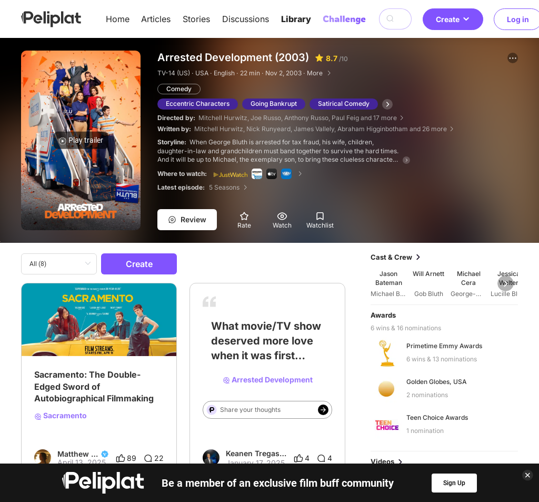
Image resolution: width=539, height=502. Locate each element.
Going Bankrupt (274, 103)
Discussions (245, 19)
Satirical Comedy (344, 103)
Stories (196, 19)
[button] (512, 58)
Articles (156, 19)
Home (117, 19)
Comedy (179, 89)
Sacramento (60, 415)
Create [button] (453, 19)
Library (296, 19)
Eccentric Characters (197, 103)
